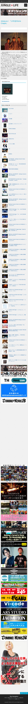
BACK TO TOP (24, 693)
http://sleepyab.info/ (5, 101)
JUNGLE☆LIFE (9, 5)
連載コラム (17, 698)
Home (6, 697)
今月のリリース (11, 698)
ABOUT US (10, 697)
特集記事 (21, 697)
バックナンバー (16, 697)
